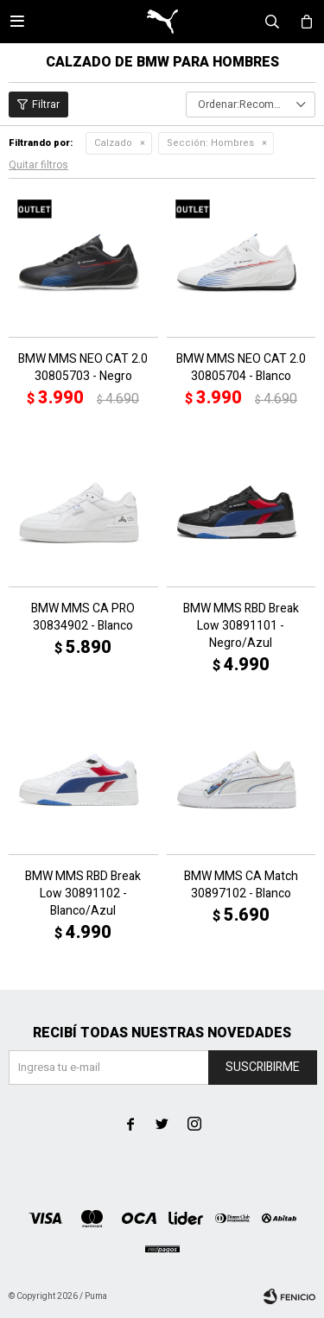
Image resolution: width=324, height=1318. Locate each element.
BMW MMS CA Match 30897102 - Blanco (241, 885)
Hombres (210, 143)
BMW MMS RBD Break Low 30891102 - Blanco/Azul (83, 894)
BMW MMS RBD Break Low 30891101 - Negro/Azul (241, 626)
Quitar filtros (38, 165)
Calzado (113, 143)
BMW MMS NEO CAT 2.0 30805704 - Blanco (241, 368)
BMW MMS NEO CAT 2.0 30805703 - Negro (83, 368)
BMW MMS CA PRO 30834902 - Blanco (83, 617)
